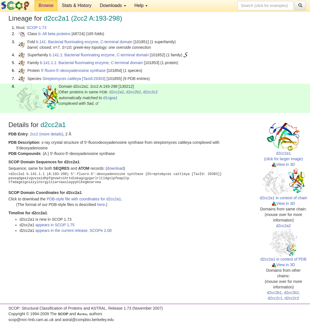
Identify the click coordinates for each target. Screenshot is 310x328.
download (115, 168)
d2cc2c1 (275, 298)
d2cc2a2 (116, 92)
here (101, 204)
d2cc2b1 (274, 292)
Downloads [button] (113, 5)
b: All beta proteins (54, 33)
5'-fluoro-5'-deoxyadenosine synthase (73, 70)
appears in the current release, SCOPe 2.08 (74, 230)
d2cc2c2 (150, 92)
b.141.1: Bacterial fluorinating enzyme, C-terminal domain (99, 55)
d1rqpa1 (110, 98)
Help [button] (141, 5)
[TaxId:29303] (93, 78)
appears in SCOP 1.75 (55, 225)
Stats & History (76, 5)
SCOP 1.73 (36, 27)
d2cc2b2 (133, 92)
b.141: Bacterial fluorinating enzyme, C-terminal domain (84, 42)
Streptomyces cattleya (61, 78)
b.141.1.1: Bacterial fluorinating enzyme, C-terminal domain (91, 62)
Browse (46, 5)
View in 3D (283, 164)
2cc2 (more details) (46, 134)
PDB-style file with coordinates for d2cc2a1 (84, 199)
